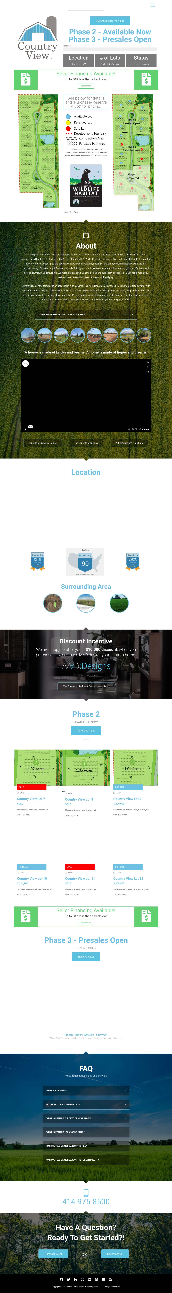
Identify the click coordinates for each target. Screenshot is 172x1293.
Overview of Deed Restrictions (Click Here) (62, 314)
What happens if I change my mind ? (65, 1132)
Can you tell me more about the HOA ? (66, 1146)
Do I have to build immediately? (63, 1104)
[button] (86, 315)
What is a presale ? (56, 1091)
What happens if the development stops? (68, 1118)
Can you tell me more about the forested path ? (72, 1160)
